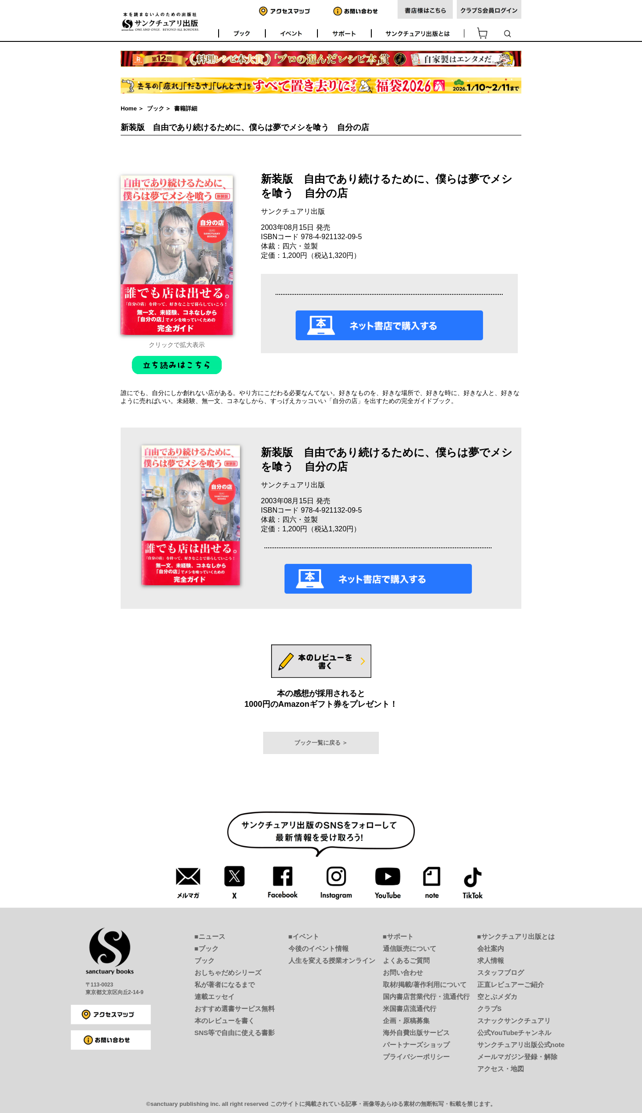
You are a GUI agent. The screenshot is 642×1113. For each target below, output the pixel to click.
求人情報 (490, 960)
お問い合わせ (403, 972)
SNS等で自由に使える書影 (235, 1032)
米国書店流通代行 (409, 1008)
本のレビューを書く (225, 1020)
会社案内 (490, 948)
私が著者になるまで (225, 984)
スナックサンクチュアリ (514, 1020)
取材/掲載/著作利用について (425, 984)
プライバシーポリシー (416, 1056)
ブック (155, 108)
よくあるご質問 (406, 960)
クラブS (489, 1008)
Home (129, 108)
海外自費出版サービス (416, 1032)
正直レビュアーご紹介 (510, 984)
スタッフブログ (500, 972)
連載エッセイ (215, 996)
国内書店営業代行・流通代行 (426, 996)
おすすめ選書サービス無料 (235, 1008)
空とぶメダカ (497, 996)
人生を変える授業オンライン (331, 960)
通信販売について (409, 948)
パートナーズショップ (416, 1044)
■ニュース (210, 936)
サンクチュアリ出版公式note (521, 1044)
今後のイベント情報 (318, 948)
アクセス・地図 (500, 1068)
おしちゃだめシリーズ (228, 972)
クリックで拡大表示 (177, 344)
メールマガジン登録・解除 (517, 1056)
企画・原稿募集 (406, 1020)
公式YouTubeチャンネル (514, 1032)
